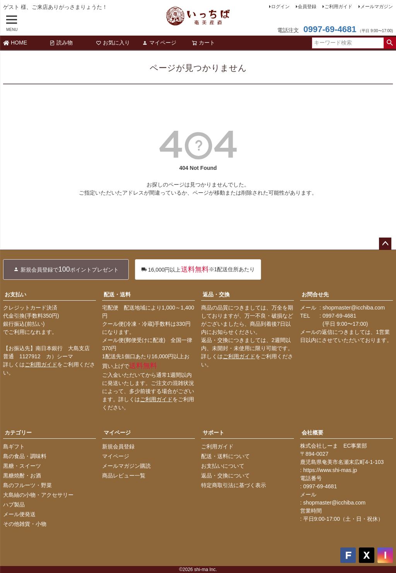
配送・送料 (117, 294)
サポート (213, 432)
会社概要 (312, 432)
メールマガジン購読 (126, 466)
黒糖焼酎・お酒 (22, 475)
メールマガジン (376, 6)
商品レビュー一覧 (123, 475)
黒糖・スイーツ (22, 466)
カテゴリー (18, 432)
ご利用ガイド (338, 6)
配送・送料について (225, 456)
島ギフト (14, 446)
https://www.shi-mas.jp (330, 470)
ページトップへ (385, 244)
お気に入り (113, 42)
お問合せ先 (315, 294)
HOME (15, 42)
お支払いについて (222, 466)
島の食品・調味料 (24, 456)
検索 (390, 43)
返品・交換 (216, 294)
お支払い (15, 294)
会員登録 (307, 6)
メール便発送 (19, 514)
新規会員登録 (118, 446)
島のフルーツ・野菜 (27, 485)
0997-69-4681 (329, 29)
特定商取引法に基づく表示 (233, 485)
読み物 (61, 42)
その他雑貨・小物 (24, 524)
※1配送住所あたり (198, 269)
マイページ (159, 42)
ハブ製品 (14, 504)
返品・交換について (225, 475)
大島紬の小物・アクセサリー (38, 495)
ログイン (280, 6)
